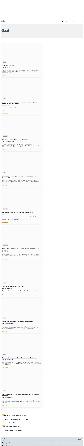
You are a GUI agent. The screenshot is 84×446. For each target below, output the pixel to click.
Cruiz (3, 67)
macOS (3, 414)
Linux (4, 98)
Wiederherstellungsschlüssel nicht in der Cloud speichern (17, 422)
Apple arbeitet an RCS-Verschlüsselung (12, 430)
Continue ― (5, 75)
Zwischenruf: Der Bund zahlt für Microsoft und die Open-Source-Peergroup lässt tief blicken (21, 102)
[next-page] (4, 410)
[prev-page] (2, 410)
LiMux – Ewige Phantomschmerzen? (13, 286)
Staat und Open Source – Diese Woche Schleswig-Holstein (19, 358)
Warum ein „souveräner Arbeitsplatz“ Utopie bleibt (17, 321)
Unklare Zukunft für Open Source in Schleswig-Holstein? (19, 176)
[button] (82, 21)
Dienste (5, 136)
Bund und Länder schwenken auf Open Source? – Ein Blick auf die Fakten (20, 395)
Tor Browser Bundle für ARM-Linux (11, 426)
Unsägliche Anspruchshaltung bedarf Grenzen (14, 415)
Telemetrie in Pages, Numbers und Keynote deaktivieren (16, 419)
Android (5, 245)
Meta (4, 62)
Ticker (3, 421)
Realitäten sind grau (8, 65)
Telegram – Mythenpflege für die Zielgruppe (15, 139)
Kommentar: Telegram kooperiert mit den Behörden (17, 212)
